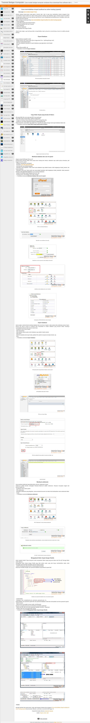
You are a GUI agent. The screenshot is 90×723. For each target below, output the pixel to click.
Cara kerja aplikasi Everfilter (9, 24)
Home (9, 5)
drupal (41, 712)
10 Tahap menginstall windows (9, 147)
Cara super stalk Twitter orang (9, 150)
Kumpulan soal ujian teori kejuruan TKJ (11, 60)
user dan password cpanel (27, 164)
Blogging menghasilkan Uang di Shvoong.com (12, 160)
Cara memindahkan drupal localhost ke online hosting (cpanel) (41, 9)
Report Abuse (59, 722)
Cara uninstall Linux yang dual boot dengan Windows (14, 134)
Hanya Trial (6, 8)
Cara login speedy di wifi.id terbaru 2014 (11, 86)
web (47, 712)
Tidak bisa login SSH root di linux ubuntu (11, 15)
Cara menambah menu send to (9, 73)
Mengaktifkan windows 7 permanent (10, 153)
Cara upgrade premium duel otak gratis (11, 57)
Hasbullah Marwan (49, 711)
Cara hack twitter (7, 18)
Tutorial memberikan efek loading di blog (11, 111)
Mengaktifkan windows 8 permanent (10, 157)
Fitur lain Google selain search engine (11, 102)
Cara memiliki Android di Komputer (10, 137)
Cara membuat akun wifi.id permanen (11, 70)
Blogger (55, 722)
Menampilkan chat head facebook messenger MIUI (13, 47)
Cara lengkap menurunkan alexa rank (11, 131)
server (44, 712)
